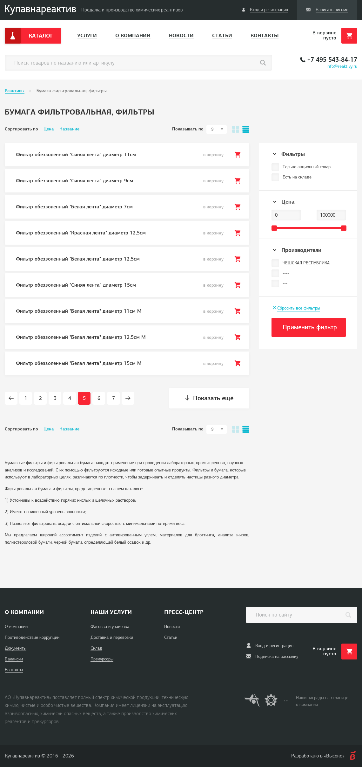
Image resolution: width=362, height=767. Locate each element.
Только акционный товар (307, 167)
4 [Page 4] (69, 398)
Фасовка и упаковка (109, 626)
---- (286, 273)
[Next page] (128, 398)
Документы (15, 648)
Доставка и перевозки (111, 637)
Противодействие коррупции (32, 637)
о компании (307, 704)
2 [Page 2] (40, 398)
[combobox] (216, 129)
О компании (133, 35)
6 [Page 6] (98, 398)
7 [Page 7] (113, 398)
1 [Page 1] (25, 398)
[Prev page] (11, 398)
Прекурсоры (101, 659)
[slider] (274, 228)
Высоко (334, 756)
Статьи (222, 35)
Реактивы (14, 91)
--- (285, 283)
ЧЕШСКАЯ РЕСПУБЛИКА (306, 263)
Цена (49, 129)
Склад (96, 648)
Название (69, 129)
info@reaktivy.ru (341, 66)
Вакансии (14, 659)
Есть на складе (297, 177)
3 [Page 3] (55, 398)
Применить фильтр (310, 327)
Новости (181, 35)
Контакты (264, 35)
